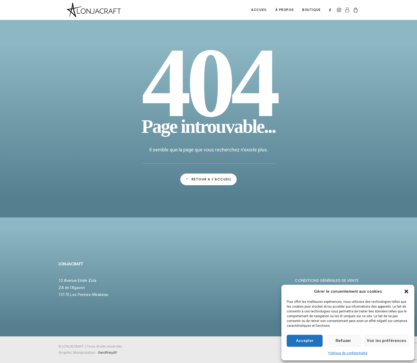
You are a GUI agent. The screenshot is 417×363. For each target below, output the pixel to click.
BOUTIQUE (311, 13)
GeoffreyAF (107, 352)
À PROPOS (284, 13)
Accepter (305, 340)
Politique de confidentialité (348, 353)
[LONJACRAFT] (98, 13)
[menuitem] (258, 13)
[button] (406, 291)
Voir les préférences (386, 340)
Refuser (343, 340)
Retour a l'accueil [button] (209, 179)
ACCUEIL (259, 13)
